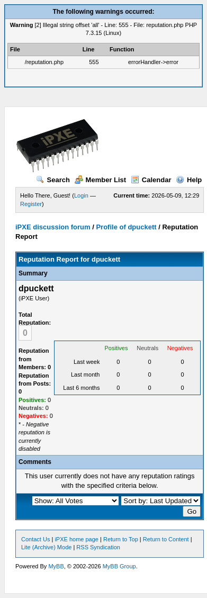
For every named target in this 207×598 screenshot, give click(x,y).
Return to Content (166, 539)
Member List (101, 180)
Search (53, 180)
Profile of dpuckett (126, 227)
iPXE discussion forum (53, 227)
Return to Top (120, 539)
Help (189, 180)
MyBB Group (119, 566)
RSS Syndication (98, 547)
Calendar (151, 180)
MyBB (56, 566)
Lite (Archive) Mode (46, 547)
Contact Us (35, 539)
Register (31, 204)
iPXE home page (76, 539)
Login (81, 195)
